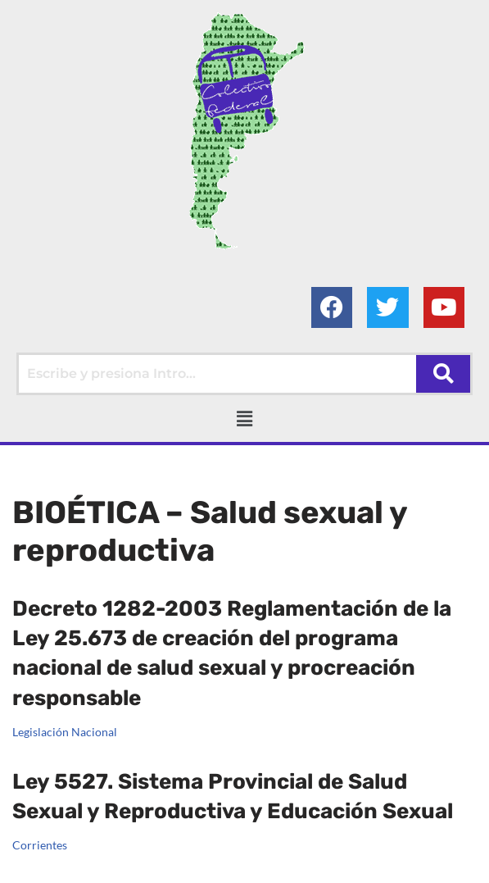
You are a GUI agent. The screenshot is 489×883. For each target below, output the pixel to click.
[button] (244, 418)
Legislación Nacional (64, 732)
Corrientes (39, 836)
